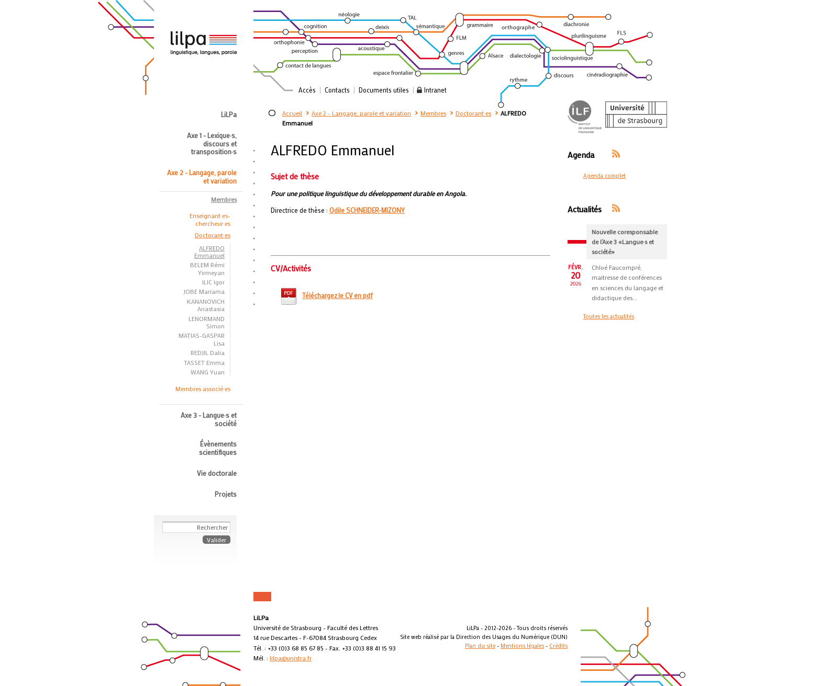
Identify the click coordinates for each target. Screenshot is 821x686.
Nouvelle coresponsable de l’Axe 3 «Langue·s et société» (625, 241)
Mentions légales (522, 645)
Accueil (292, 113)
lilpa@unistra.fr (291, 658)
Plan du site (480, 645)
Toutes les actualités (608, 316)
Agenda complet (604, 175)
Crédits (558, 645)
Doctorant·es (473, 113)
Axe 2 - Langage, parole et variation (361, 113)
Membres (433, 113)
